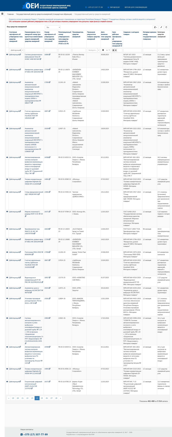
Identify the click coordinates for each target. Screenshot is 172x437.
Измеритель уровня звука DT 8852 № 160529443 (34, 240)
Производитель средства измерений (77, 34)
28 (56, 398)
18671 (47, 111)
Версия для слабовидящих (136, 7)
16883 (47, 54)
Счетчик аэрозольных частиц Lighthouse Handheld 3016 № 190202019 (32, 114)
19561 (47, 298)
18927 (47, 277)
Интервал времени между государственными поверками (149, 35)
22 (27, 398)
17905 (47, 82)
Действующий (15, 54)
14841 (47, 179)
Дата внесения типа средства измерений (106, 35)
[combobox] (16, 50)
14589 (47, 347)
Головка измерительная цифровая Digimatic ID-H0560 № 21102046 (33, 181)
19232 (47, 288)
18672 (47, 260)
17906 (47, 252)
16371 (47, 212)
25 (42, 398)
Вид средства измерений (17, 26)
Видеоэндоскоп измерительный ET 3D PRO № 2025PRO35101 (34, 279)
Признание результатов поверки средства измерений (93, 35)
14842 (47, 369)
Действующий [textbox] (16, 50)
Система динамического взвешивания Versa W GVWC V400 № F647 (33, 56)
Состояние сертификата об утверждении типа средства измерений (15, 36)
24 (37, 398)
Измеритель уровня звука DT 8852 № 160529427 (34, 70)
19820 (47, 318)
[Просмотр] (7, 54)
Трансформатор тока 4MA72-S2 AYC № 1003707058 (32, 231)
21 (23, 398)
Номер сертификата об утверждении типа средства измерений (50, 36)
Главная (10, 14)
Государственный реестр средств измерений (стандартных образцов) (44, 14)
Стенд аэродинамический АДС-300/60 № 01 (34, 193)
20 (18, 398)
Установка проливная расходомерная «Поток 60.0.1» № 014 (33, 300)
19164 (47, 128)
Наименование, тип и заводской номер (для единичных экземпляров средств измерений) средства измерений (33, 36)
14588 (47, 157)
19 (13, 398)
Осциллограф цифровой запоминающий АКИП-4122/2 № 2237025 (33, 384)
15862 (47, 192)
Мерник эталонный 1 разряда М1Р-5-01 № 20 (34, 214)
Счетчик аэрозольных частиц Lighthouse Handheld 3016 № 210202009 (32, 263)
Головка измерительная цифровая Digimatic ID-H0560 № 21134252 (33, 371)
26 (47, 398)
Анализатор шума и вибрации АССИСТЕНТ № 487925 (34, 290)
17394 (47, 69)
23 (32, 398)
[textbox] (93, 50)
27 (52, 398)
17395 (47, 239)
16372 (47, 381)
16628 (47, 229)
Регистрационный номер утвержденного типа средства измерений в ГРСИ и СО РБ (64, 38)
